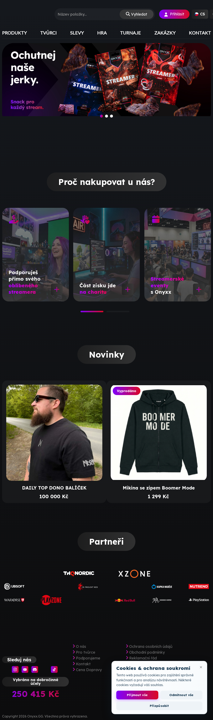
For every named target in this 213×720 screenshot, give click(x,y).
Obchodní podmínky (147, 652)
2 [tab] (108, 313)
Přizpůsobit (159, 706)
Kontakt (83, 664)
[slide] (106, 83)
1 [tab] (82, 313)
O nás (81, 646)
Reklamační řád (143, 658)
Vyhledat (139, 14)
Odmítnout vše (181, 695)
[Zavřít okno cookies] (201, 667)
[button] (200, 14)
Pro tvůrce (85, 652)
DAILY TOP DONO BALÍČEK (54, 488)
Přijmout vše (137, 695)
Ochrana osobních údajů (150, 646)
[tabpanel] (35, 254)
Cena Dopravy (89, 670)
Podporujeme (88, 658)
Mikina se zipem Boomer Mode (159, 488)
